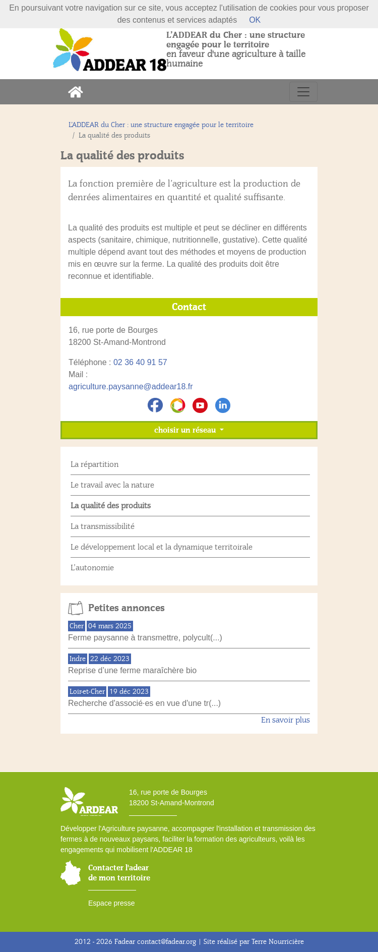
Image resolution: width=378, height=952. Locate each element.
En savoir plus (285, 720)
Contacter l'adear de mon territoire (119, 873)
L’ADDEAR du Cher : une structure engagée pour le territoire (161, 125)
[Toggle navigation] (303, 92)
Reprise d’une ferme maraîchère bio (132, 670)
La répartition (94, 464)
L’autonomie (92, 568)
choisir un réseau (186, 430)
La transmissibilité (103, 526)
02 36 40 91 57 (140, 362)
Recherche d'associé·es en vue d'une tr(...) (144, 703)
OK (255, 20)
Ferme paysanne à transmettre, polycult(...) (145, 637)
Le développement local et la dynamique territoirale (162, 547)
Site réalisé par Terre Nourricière (254, 941)
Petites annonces (126, 608)
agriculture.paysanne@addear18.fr (131, 386)
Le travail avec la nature (112, 485)
